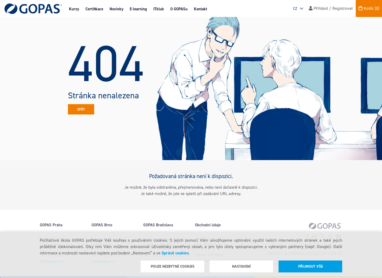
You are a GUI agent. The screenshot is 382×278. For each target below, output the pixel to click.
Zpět (81, 109)
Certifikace (94, 9)
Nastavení (241, 266)
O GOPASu (179, 9)
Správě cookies (175, 253)
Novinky (116, 9)
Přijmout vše (310, 266)
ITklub (158, 9)
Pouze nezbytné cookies (172, 266)
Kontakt (200, 9)
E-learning (138, 9)
